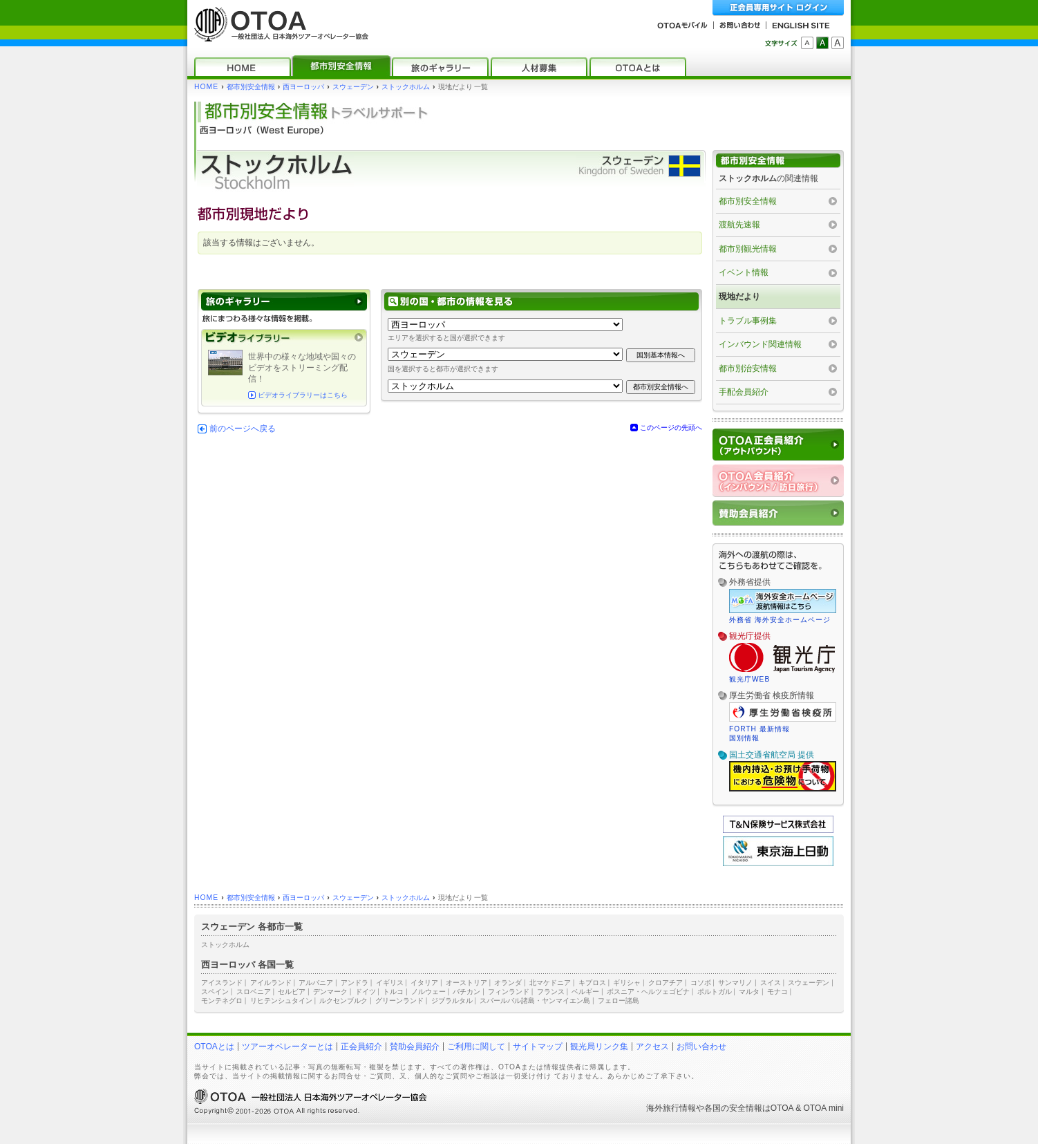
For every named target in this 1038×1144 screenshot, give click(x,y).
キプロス (592, 982)
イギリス (390, 982)
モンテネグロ (222, 1000)
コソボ (700, 982)
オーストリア (466, 982)
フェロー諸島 (618, 1000)
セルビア (291, 991)
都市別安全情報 (251, 87)
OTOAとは (214, 1046)
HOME (206, 87)
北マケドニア (550, 982)
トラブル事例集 (748, 321)
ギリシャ (627, 982)
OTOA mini (824, 1108)
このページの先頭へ (671, 427)
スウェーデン (353, 87)
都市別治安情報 (748, 368)
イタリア (424, 982)
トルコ (393, 991)
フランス (551, 991)
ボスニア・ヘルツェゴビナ (648, 991)
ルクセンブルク (343, 1000)
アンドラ (354, 982)
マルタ (749, 991)
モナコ (777, 991)
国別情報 (744, 738)
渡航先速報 (739, 224)
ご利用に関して (476, 1046)
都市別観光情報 (748, 249)
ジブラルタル (452, 1000)
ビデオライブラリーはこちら (303, 395)
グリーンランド (399, 1000)
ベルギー (585, 991)
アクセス (652, 1046)
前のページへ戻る (242, 428)
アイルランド (271, 982)
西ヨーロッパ (303, 87)
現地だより (739, 296)
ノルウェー (428, 991)
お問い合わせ (701, 1046)
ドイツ (365, 991)
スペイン (215, 991)
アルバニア (316, 982)
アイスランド (222, 982)
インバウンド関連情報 (760, 344)
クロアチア (665, 982)
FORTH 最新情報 (759, 729)
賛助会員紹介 (415, 1046)
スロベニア (253, 991)
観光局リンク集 (599, 1046)
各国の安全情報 (733, 1108)
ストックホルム (405, 87)
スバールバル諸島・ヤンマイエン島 (535, 1000)
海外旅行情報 (671, 1108)
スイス (770, 982)
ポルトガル (714, 991)
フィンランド (508, 991)
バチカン (466, 991)
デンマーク (330, 991)
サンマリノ (735, 982)
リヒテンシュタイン (281, 1000)
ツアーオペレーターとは (287, 1046)
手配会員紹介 (743, 392)
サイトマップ (538, 1046)
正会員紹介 (361, 1046)
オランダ (508, 982)
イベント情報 (743, 272)
